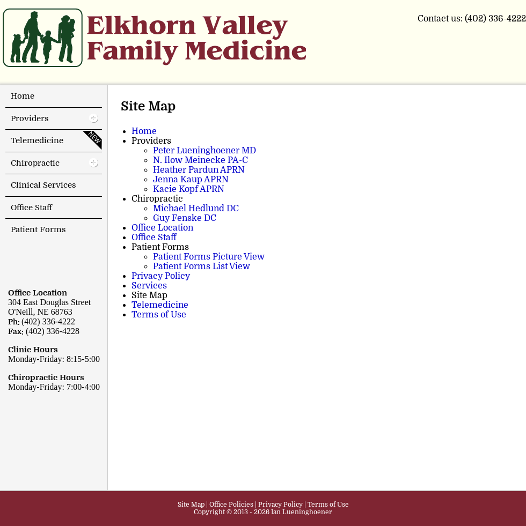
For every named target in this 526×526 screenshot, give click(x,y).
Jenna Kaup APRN (191, 179)
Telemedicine (160, 305)
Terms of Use (159, 315)
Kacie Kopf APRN (188, 189)
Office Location (162, 228)
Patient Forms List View (201, 266)
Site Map (191, 504)
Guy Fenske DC (184, 218)
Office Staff (154, 237)
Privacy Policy (161, 276)
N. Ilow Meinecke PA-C (200, 160)
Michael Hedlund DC (196, 208)
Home (144, 131)
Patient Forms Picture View (209, 257)
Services (149, 286)
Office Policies (231, 504)
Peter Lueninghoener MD (204, 150)
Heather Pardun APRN (199, 170)
